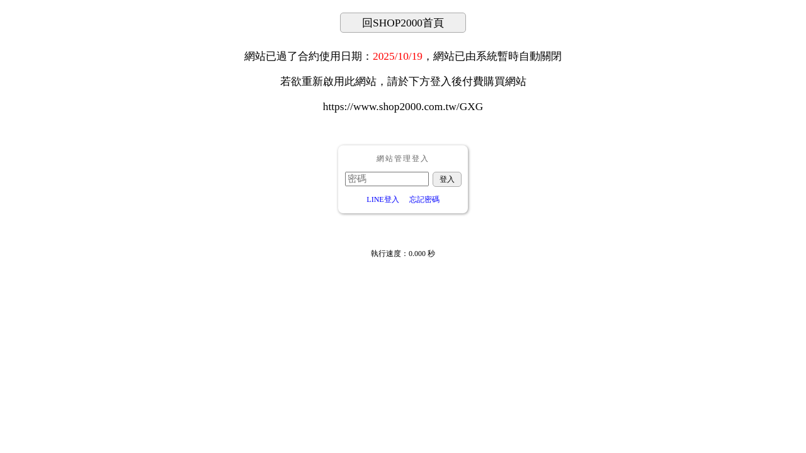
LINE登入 (382, 199)
